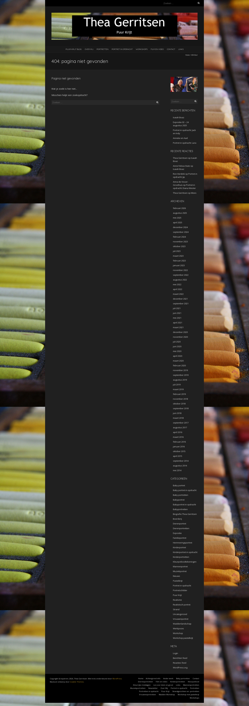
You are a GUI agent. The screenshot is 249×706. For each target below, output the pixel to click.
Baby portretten (180, 495)
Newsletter (153, 688)
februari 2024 (179, 236)
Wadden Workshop (167, 694)
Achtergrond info (153, 678)
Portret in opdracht (122, 49)
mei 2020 (177, 351)
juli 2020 (177, 341)
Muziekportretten (137, 688)
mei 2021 (177, 317)
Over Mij (89, 49)
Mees (193, 192)
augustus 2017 (180, 427)
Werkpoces (178, 628)
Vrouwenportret (180, 618)
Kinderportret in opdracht (185, 552)
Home (187, 55)
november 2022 (180, 270)
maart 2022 (178, 294)
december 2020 (180, 332)
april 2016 (177, 432)
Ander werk (168, 678)
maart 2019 (178, 389)
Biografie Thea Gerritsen (185, 514)
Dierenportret (179, 523)
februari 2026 (179, 208)
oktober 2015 (179, 451)
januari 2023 (179, 265)
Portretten (102, 49)
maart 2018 (178, 417)
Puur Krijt (177, 595)
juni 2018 (177, 413)
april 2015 (177, 456)
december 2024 (180, 227)
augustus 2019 (180, 379)
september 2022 (180, 274)
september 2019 (180, 375)
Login (175, 653)
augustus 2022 (180, 279)
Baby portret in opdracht (184, 490)
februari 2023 (179, 260)
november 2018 (180, 398)
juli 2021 (177, 308)
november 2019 (180, 370)
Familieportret (179, 537)
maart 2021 (178, 327)
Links (181, 49)
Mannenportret (180, 566)
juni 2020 (177, 346)
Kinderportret (179, 547)
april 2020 (177, 356)
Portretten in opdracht (148, 691)
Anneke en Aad (180, 138)
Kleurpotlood (193, 681)
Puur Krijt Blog (74, 49)
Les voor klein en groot (163, 685)
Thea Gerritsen (180, 158)
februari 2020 (179, 365)
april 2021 (177, 322)
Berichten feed (180, 658)
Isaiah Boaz (178, 117)
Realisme (177, 599)
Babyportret (179, 499)
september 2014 (180, 460)
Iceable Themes (77, 682)
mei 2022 (177, 284)
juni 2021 (177, 313)
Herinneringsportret (182, 542)
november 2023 (180, 241)
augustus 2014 (180, 465)
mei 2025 (177, 217)
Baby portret (179, 485)
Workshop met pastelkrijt (188, 694)
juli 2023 (177, 251)
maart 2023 (178, 255)
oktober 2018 (179, 403)
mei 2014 (177, 470)
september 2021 (180, 303)
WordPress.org (180, 667)
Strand (176, 609)
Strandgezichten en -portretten (185, 691)
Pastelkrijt (177, 580)
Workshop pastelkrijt (183, 638)
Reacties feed (179, 662)
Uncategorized (180, 614)
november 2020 (180, 336)
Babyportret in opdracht (184, 504)
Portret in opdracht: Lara (184, 142)
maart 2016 (178, 437)
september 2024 (180, 232)
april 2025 (177, 222)
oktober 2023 (179, 246)
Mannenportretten (191, 685)
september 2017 (180, 422)
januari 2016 (179, 446)
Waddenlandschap (182, 623)
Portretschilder (180, 590)
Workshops (142, 49)
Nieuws (176, 576)
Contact (171, 49)
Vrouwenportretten (147, 694)
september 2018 (180, 408)
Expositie (177, 533)
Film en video (157, 49)
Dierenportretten (181, 528)
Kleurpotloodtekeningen (184, 561)
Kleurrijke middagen (142, 685)
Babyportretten (180, 509)
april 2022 (177, 289)
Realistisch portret (181, 604)
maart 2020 (178, 360)
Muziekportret (180, 571)
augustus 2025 (180, 212)
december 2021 (180, 298)
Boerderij (177, 518)
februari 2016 (179, 441)
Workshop (178, 633)
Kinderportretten (181, 557)
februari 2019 (179, 394)
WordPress (117, 678)
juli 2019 (177, 384)
